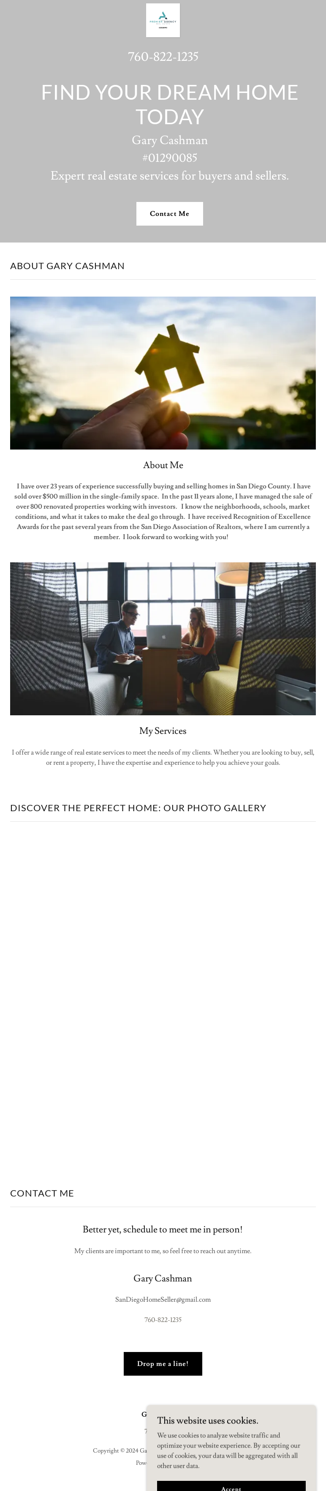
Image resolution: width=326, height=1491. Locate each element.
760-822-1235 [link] (163, 57)
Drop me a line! (163, 1364)
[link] (163, 6)
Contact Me (169, 214)
